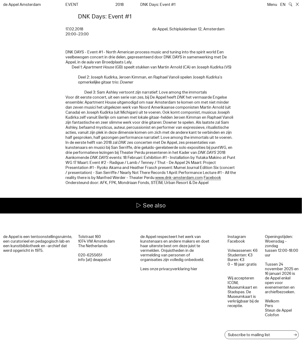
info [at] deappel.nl (94, 259)
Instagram (237, 236)
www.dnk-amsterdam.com (179, 177)
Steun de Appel (278, 310)
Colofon (272, 315)
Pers (269, 306)
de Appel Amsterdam (22, 4)
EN (282, 4)
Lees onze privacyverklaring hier (168, 269)
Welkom (272, 301)
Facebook (212, 177)
